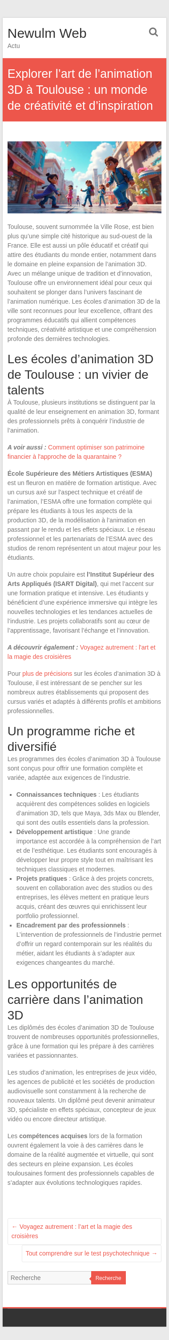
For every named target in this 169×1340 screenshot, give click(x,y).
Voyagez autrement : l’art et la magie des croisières (72, 1231)
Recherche (108, 1278)
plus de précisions (47, 673)
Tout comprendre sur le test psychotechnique (92, 1253)
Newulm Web (47, 33)
